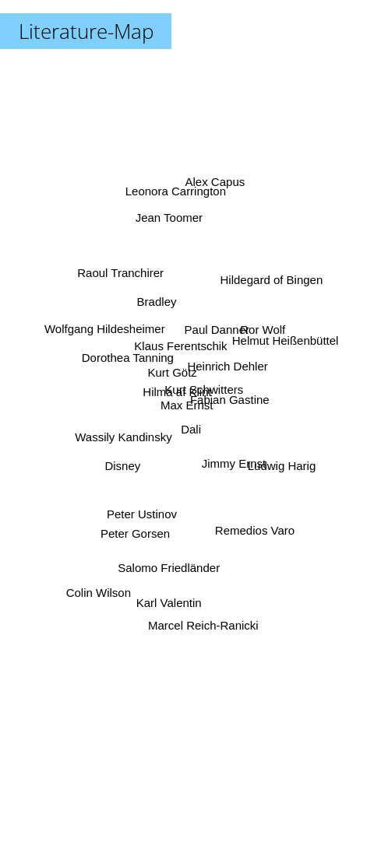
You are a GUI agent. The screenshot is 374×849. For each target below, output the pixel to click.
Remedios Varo (253, 523)
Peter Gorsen (135, 525)
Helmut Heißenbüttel (284, 342)
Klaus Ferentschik (181, 343)
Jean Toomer (171, 230)
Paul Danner (214, 332)
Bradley (158, 310)
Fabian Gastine (226, 402)
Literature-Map (86, 31)
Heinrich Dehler (225, 369)
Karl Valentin (167, 597)
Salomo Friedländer (169, 560)
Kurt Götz (171, 377)
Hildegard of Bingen (271, 282)
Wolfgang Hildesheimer (104, 332)
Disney (128, 458)
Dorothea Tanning (129, 365)
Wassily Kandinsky (121, 435)
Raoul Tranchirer (119, 280)
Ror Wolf (262, 329)
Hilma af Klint (176, 391)
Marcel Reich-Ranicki (201, 608)
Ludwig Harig (280, 465)
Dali (194, 430)
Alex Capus (214, 195)
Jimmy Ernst (233, 458)
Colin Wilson (103, 579)
